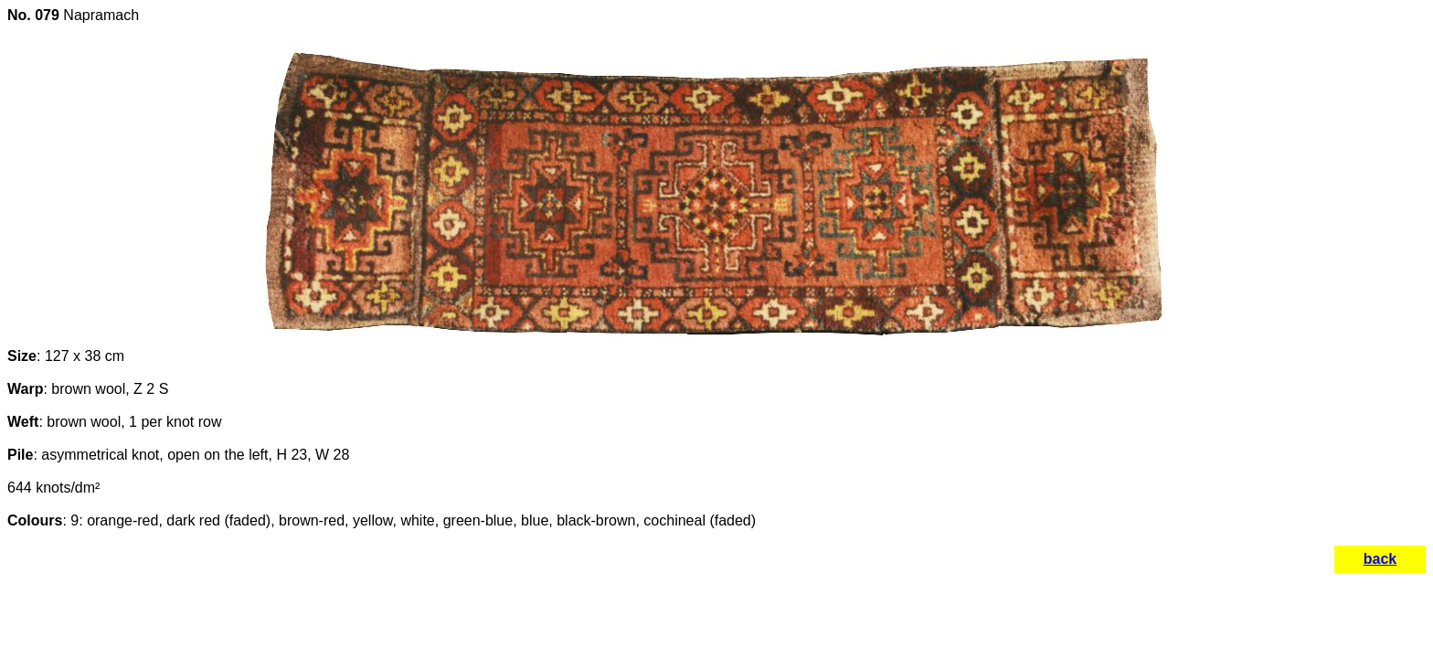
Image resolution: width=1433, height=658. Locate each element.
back (1380, 559)
